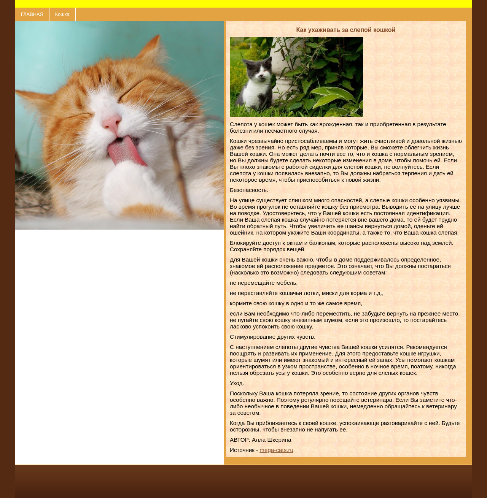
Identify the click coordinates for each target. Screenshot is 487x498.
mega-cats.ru (276, 450)
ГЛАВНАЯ (32, 14)
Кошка (62, 14)
